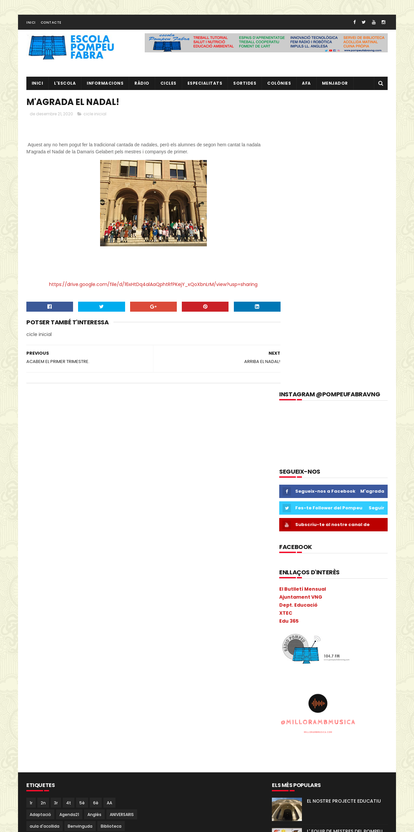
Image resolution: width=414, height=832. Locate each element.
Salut (35, 779)
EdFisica (86, 592)
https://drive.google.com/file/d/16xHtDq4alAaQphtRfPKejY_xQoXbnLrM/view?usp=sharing (146, 287)
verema (97, 802)
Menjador (335, 85)
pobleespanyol (45, 744)
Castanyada (70, 557)
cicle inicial (94, 116)
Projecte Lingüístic (48, 767)
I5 (83, 639)
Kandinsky (40, 662)
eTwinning (114, 615)
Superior (38, 790)
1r (31, 510)
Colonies (110, 569)
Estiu (90, 615)
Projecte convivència (51, 755)
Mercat (37, 685)
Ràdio (121, 767)
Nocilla (101, 697)
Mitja (92, 685)
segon (83, 779)
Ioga (122, 650)
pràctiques (80, 744)
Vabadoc (72, 802)
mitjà (110, 685)
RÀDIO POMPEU (324, 569)
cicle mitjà (40, 569)
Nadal (58, 697)
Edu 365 (289, 329)
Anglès (94, 522)
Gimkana (65, 627)
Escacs (63, 604)
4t (68, 510)
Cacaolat (62, 545)
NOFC (122, 697)
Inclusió (101, 639)
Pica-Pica (59, 720)
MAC (103, 662)
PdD (120, 709)
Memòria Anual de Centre (95, 674)
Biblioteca (111, 534)
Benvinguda (80, 534)
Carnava (118, 545)
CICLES (168, 85)
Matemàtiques (45, 674)
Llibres (83, 662)
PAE (73, 709)
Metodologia (65, 685)
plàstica (104, 732)
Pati (104, 709)
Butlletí (37, 545)
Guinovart (93, 627)
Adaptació (40, 522)
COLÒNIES (39, 580)
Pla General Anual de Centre (59, 732)
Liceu (64, 662)
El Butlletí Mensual (302, 297)
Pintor (83, 720)
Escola (85, 604)
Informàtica (77, 650)
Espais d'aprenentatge (53, 615)
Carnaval (39, 557)
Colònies (279, 85)
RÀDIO (142, 85)
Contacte (51, 24)
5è (82, 510)
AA (109, 510)
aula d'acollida (44, 534)
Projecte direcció (98, 755)
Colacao (84, 569)
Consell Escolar (102, 580)
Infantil (124, 639)
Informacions (105, 85)
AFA (306, 85)
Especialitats (205, 85)
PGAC (35, 720)
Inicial (104, 650)
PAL (88, 709)
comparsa (68, 580)
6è (95, 510)
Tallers (78, 790)
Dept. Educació (298, 313)
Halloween (123, 627)
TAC (59, 790)
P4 (45, 709)
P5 (58, 709)
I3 (44, 639)
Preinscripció (112, 744)
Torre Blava (105, 790)
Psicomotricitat (91, 767)
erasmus (39, 604)
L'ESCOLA (65, 85)
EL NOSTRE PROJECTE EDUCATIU (344, 508)
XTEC (285, 321)
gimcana (39, 627)
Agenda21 (69, 522)
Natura (79, 697)
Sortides (245, 85)
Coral (35, 592)
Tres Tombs (42, 802)
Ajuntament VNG (300, 305)
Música (37, 697)
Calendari (91, 545)
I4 (71, 639)
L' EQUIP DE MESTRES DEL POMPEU (345, 539)
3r (56, 510)
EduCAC (110, 592)
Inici (31, 24)
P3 (32, 709)
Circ (63, 569)
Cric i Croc (59, 592)
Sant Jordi (59, 779)
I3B (58, 639)
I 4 (32, 639)
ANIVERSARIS (122, 522)
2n (43, 510)
